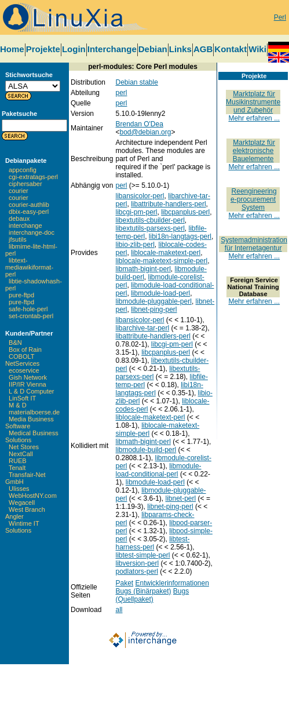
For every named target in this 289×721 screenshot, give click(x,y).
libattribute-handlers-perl (168, 204)
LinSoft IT (22, 398)
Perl (280, 17)
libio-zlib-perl (134, 245)
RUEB (18, 460)
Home (12, 49)
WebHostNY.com (33, 495)
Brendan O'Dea (139, 124)
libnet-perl (181, 498)
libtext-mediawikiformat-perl (29, 267)
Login (74, 49)
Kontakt (230, 49)
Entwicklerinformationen (172, 583)
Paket (124, 583)
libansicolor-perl (139, 196)
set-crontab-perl (31, 315)
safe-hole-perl (28, 308)
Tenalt (17, 467)
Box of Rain (25, 349)
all (118, 610)
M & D (18, 405)
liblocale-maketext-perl (165, 253)
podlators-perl (136, 571)
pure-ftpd (21, 295)
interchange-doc (31, 232)
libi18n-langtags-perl (180, 236)
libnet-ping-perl (154, 309)
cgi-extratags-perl (33, 176)
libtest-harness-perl (152, 543)
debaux (19, 218)
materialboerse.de (34, 412)
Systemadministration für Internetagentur (254, 244)
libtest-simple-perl (142, 555)
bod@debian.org (145, 132)
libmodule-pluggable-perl (153, 301)
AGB (203, 49)
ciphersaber (25, 183)
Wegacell (22, 502)
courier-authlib (29, 204)
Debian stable (136, 82)
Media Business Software (29, 422)
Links (180, 49)
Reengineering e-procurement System (254, 199)
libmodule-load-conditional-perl (158, 470)
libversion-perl (137, 563)
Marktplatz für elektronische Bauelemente (254, 151)
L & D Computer (31, 391)
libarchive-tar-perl (142, 328)
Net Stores (24, 446)
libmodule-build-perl (145, 450)
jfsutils (18, 239)
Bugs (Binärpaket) (143, 591)
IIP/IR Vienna (27, 384)
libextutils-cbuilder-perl (149, 220)
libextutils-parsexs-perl (149, 228)
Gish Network (28, 377)
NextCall (21, 453)
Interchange (112, 49)
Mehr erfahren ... (254, 118)
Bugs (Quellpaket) (152, 595)
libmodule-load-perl (160, 293)
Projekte (43, 49)
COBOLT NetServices (22, 360)
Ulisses (19, 488)
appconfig (22, 169)
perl (121, 93)
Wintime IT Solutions (22, 527)
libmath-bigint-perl (142, 269)
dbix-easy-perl (29, 211)
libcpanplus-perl (185, 212)
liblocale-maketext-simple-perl (161, 261)
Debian (152, 49)
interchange (25, 225)
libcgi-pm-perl (136, 212)
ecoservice (24, 370)
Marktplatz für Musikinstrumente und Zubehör (253, 102)
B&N (15, 342)
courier (18, 190)
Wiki (257, 49)
